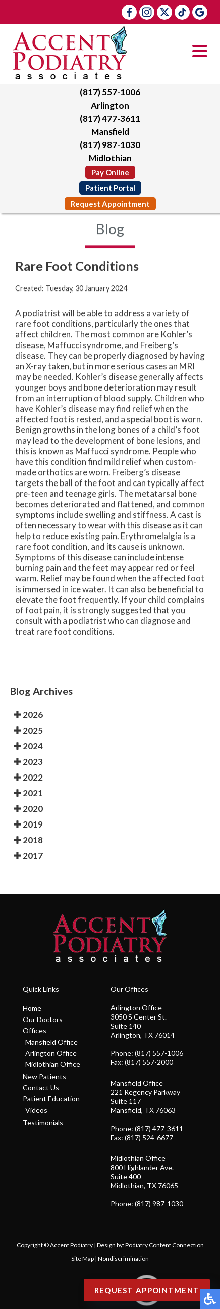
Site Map (82, 1259)
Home (32, 1008)
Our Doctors (43, 1019)
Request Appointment (110, 203)
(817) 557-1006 (110, 92)
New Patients (44, 1076)
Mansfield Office (51, 1042)
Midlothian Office (52, 1064)
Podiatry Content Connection (164, 1245)
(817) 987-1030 (110, 144)
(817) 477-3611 (110, 118)
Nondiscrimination (123, 1259)
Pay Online (110, 172)
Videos (36, 1110)
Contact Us (41, 1087)
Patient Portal (110, 187)
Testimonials (43, 1122)
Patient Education (51, 1098)
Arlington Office (51, 1053)
